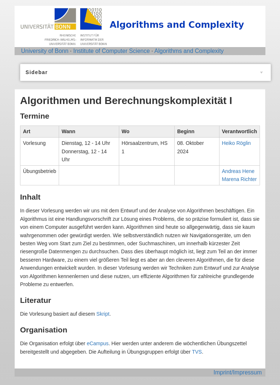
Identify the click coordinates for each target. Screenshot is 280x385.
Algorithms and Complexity (188, 51)
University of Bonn (45, 51)
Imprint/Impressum (238, 372)
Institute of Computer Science (111, 51)
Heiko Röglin (236, 143)
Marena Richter (239, 179)
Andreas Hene (238, 171)
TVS (197, 352)
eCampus (98, 343)
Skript (102, 314)
